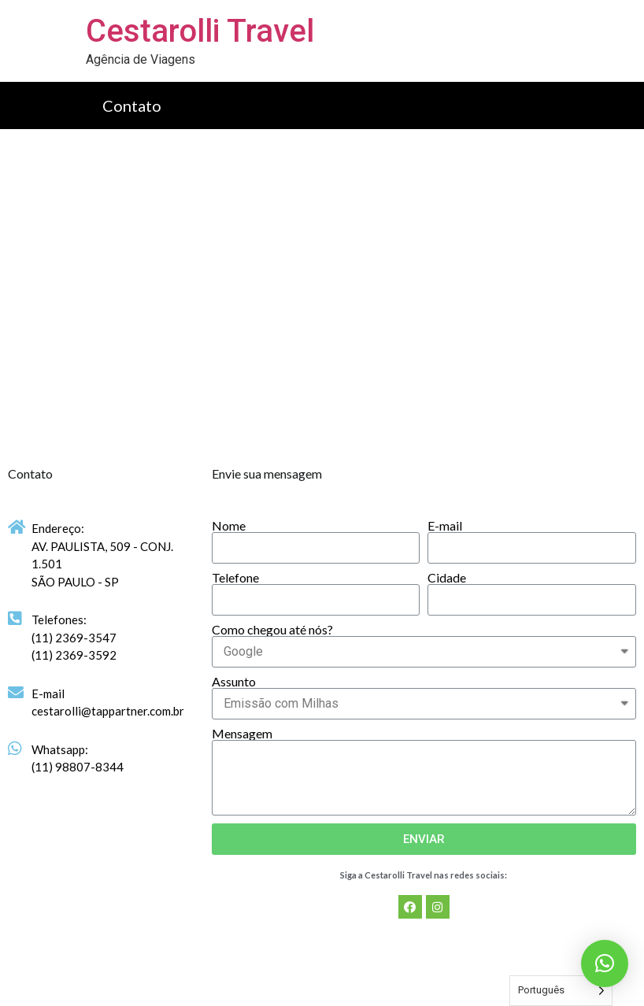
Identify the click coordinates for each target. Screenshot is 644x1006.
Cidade (446, 577)
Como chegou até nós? (272, 629)
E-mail (444, 526)
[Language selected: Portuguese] (561, 990)
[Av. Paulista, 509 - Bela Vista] (322, 294)
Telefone (235, 577)
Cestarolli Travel (200, 31)
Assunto (234, 681)
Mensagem (242, 733)
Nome (229, 526)
